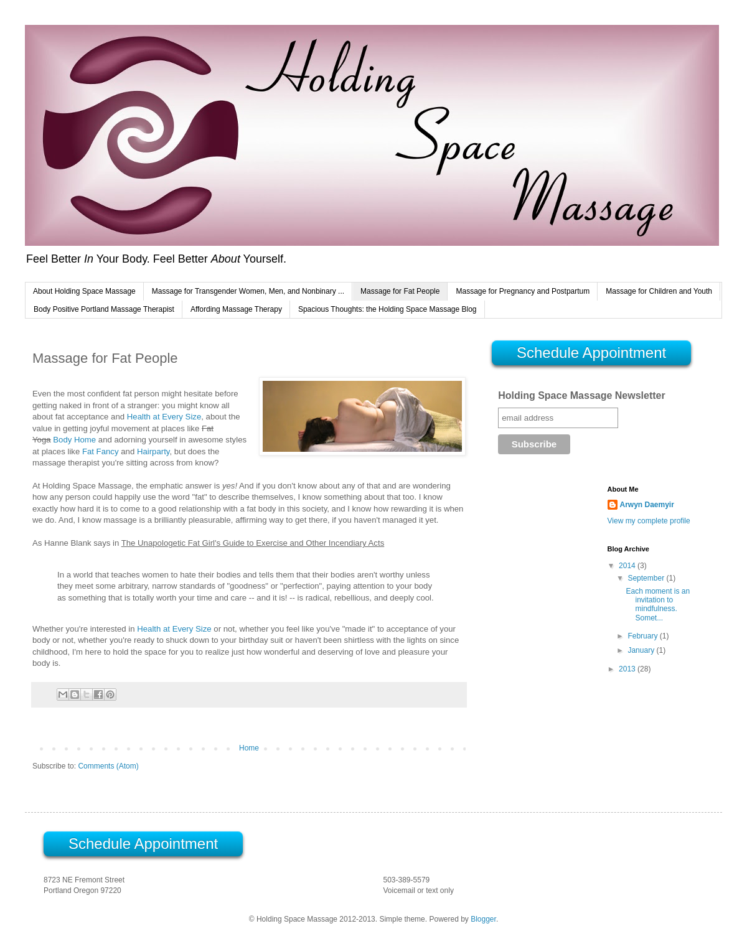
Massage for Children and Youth (659, 291)
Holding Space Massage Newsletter (581, 395)
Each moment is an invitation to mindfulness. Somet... (658, 604)
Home (249, 748)
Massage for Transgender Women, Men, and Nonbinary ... (248, 291)
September (646, 578)
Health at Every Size (164, 416)
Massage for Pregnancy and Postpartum (523, 291)
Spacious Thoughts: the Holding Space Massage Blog (387, 309)
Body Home (74, 439)
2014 (628, 565)
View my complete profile (649, 521)
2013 (628, 669)
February (643, 636)
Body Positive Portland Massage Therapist (104, 309)
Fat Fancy (100, 451)
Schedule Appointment (591, 352)
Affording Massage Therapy (236, 309)
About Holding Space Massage (84, 291)
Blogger (483, 919)
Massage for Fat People (399, 291)
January (641, 650)
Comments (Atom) (108, 766)
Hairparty (153, 451)
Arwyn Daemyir (647, 504)
